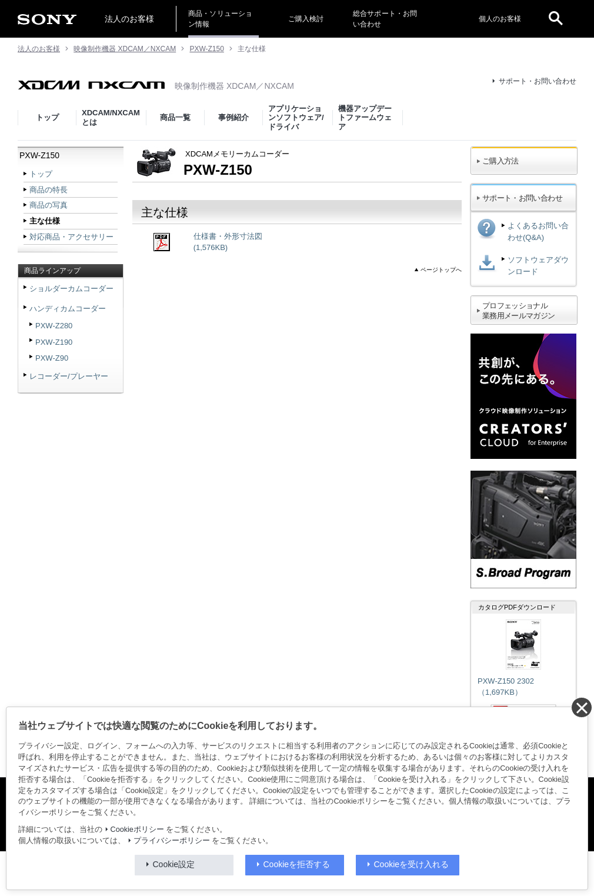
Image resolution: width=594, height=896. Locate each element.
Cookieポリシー (137, 829)
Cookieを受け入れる (411, 864)
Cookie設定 (174, 864)
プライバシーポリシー (172, 841)
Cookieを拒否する (297, 864)
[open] (555, 19)
